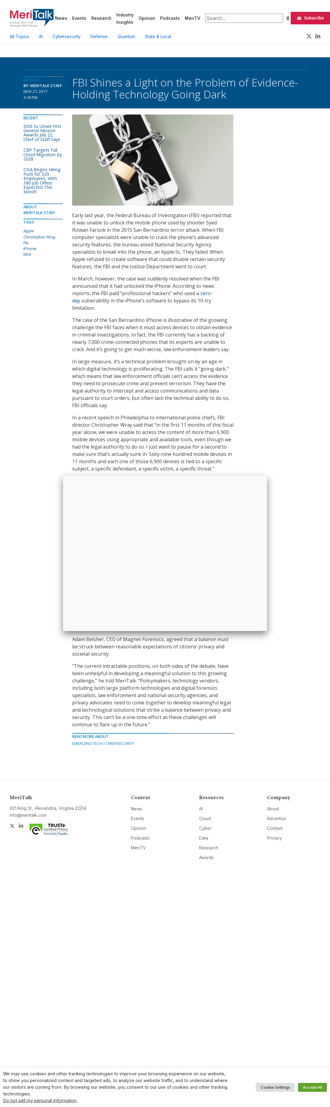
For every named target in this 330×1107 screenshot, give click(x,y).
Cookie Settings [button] (275, 1087)
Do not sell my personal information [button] (39, 1100)
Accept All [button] (312, 1087)
